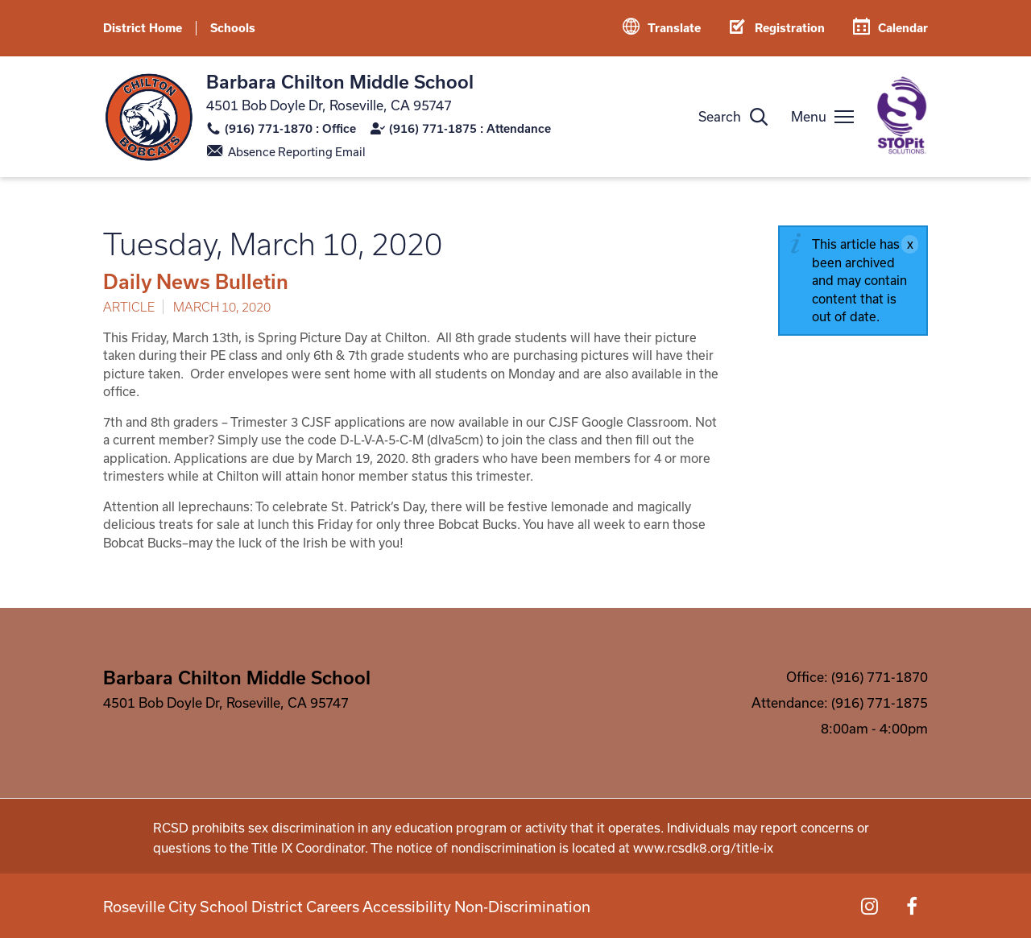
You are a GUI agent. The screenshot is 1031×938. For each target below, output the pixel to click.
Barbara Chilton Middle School (340, 81)
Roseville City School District (187, 906)
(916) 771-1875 (433, 128)
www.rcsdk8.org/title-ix (703, 848)
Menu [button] (808, 116)
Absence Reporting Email (297, 152)
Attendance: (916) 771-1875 (840, 702)
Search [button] (719, 116)
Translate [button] (674, 28)
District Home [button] (142, 28)
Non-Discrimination (497, 906)
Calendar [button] (903, 28)
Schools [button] (232, 28)
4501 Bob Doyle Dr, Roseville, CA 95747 (329, 105)
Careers (310, 906)
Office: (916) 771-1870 (857, 676)
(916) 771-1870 (269, 128)
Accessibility (387, 906)
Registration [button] (790, 28)
